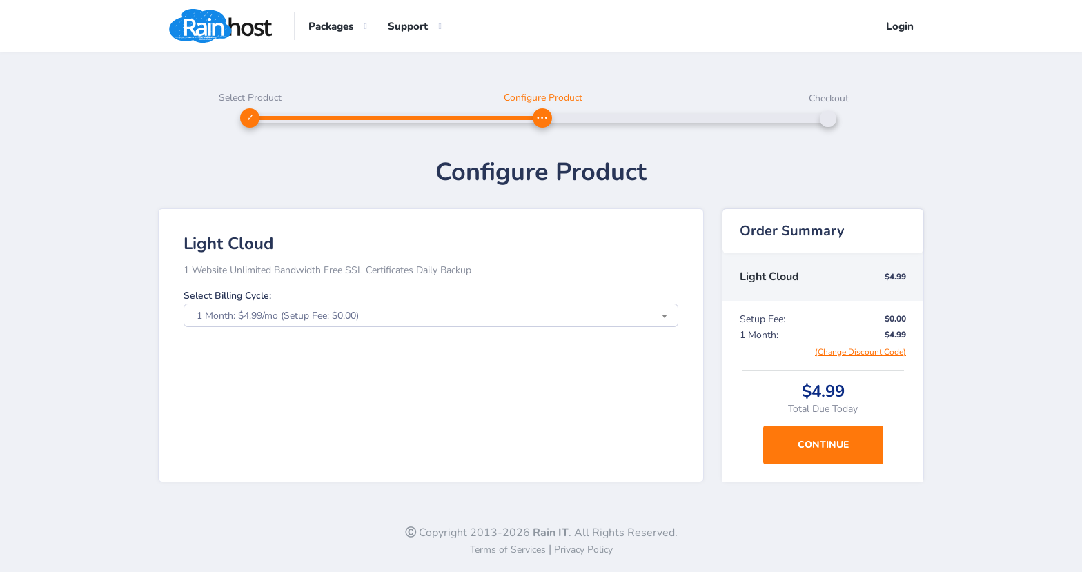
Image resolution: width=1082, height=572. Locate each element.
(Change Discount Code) (860, 351)
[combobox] (431, 315)
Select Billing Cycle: (227, 295)
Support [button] (408, 26)
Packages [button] (330, 26)
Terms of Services (508, 549)
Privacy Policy (583, 549)
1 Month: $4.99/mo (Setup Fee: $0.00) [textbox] (278, 315)
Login (900, 26)
